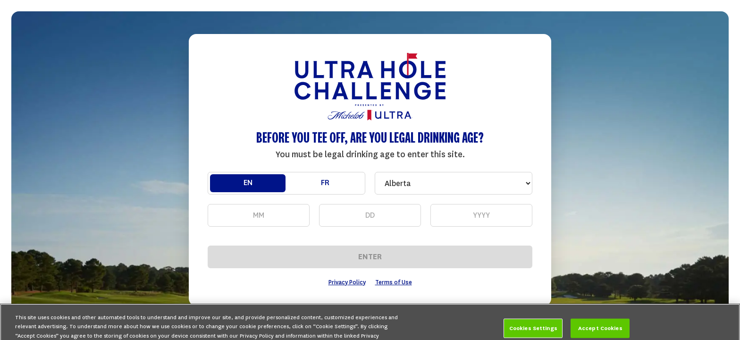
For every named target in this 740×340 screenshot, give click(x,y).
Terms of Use (393, 282)
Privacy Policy (347, 282)
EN (248, 182)
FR (325, 182)
